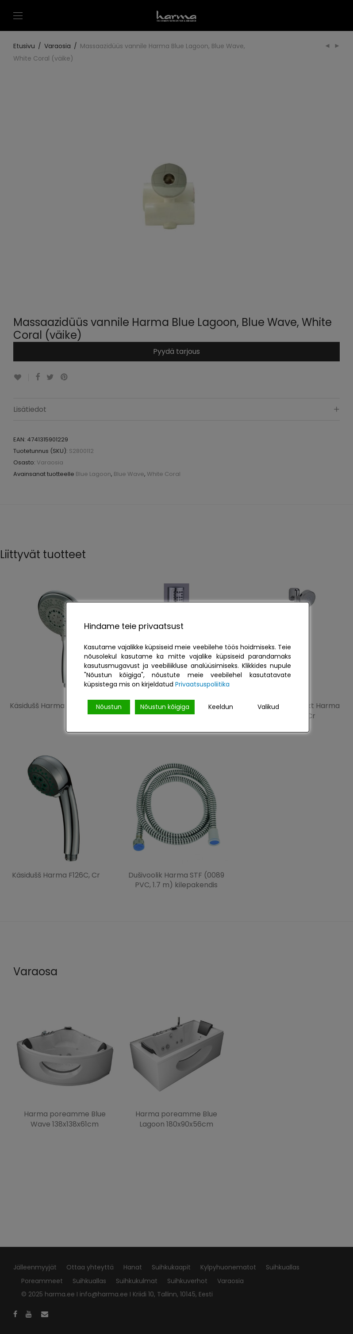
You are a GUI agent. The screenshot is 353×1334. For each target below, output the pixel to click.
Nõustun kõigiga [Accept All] (164, 706)
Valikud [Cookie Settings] (268, 706)
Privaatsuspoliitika (202, 684)
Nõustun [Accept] (109, 706)
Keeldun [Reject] (220, 706)
